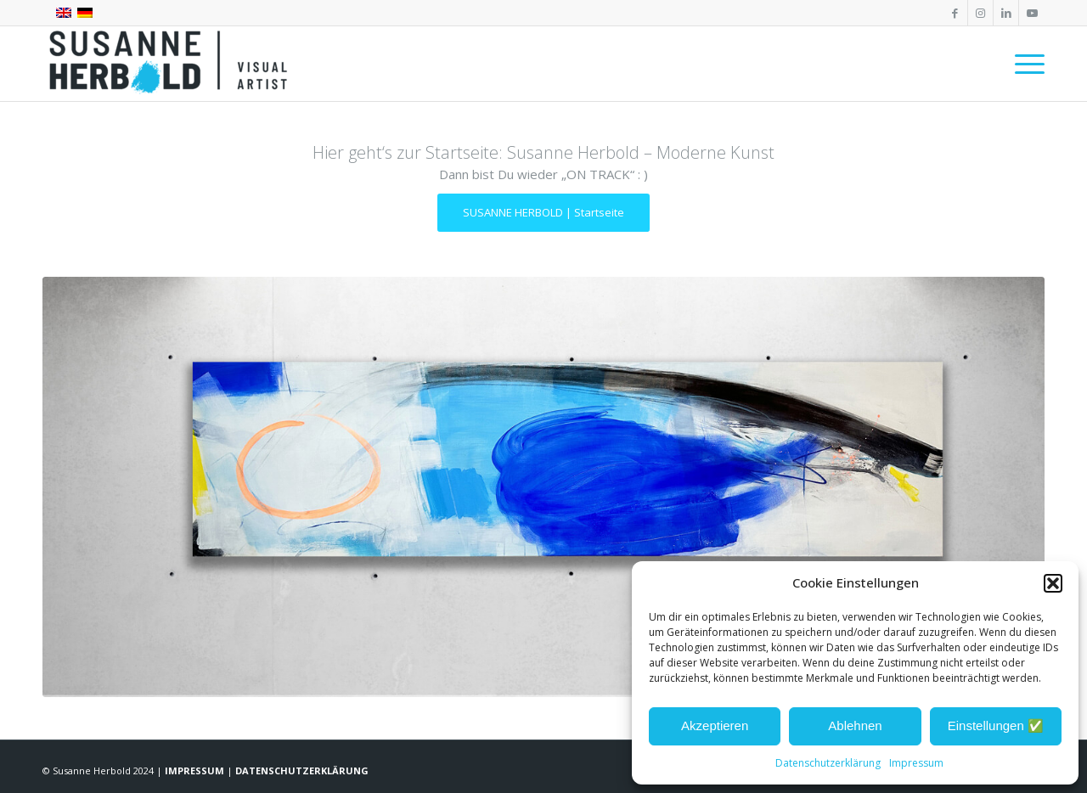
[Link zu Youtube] (1032, 12)
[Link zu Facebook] (955, 12)
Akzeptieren (714, 725)
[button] (1053, 583)
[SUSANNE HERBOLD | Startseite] (543, 213)
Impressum (916, 763)
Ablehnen (854, 725)
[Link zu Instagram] (980, 12)
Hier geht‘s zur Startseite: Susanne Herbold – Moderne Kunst (543, 152)
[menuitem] (1024, 63)
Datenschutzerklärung (828, 763)
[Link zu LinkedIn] (1006, 12)
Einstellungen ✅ (996, 725)
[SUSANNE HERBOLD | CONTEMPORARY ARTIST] (169, 63)
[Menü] (1024, 63)
